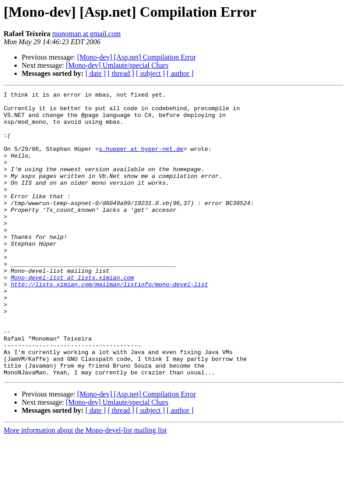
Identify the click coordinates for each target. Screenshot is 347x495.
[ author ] (180, 73)
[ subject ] (150, 73)
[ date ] (95, 73)
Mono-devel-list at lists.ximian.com (72, 315)
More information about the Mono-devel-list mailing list (85, 487)
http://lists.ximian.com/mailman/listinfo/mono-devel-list (109, 323)
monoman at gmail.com (86, 33)
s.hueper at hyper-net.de (141, 161)
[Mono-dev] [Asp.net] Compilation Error (136, 57)
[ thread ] (121, 73)
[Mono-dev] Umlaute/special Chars (117, 65)
